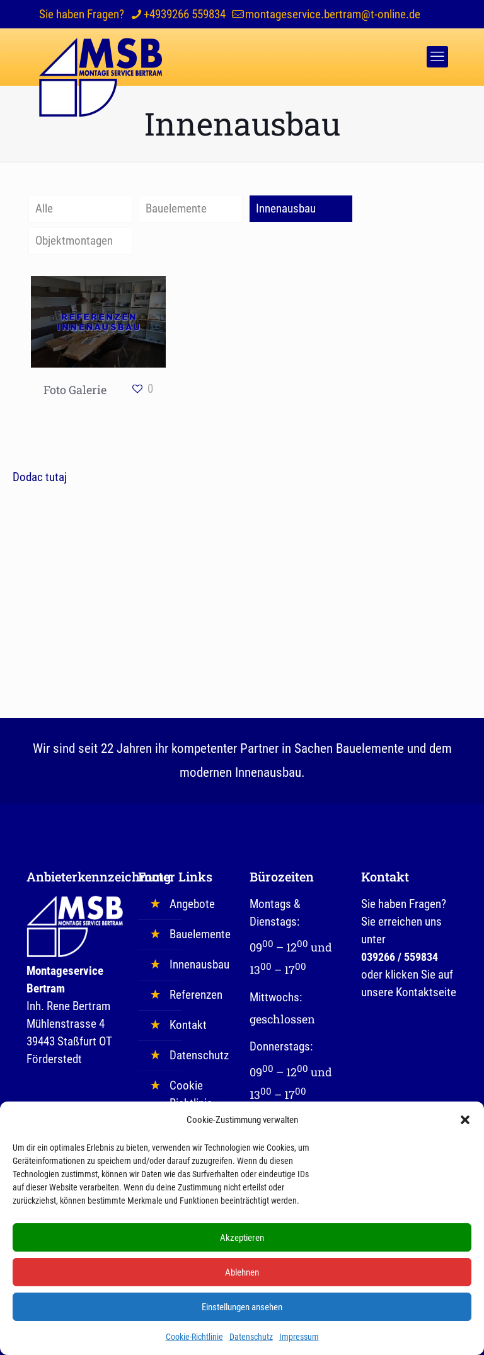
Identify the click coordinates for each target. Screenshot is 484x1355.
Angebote (192, 904)
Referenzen (196, 994)
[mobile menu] (437, 56)
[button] (465, 1126)
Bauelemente (176, 208)
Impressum (299, 1344)
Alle (44, 208)
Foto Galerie (75, 389)
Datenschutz (251, 1344)
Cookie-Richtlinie (194, 1344)
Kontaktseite (426, 992)
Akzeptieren (242, 1244)
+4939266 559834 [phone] (185, 14)
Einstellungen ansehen (242, 1314)
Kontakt (188, 1025)
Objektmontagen (74, 240)
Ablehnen (242, 1279)
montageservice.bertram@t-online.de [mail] (332, 14)
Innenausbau (286, 208)
